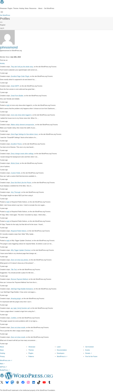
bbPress (3, 367)
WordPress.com (6, 360)
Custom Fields (15, 173)
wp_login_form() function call (20, 308)
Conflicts (13, 318)
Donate (88, 353)
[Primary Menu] (1, 22)
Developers (60, 353)
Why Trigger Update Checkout (20, 250)
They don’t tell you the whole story (22, 66)
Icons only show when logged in (21, 115)
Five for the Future (91, 356)
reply (7, 105)
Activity (2, 63)
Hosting (2, 353)
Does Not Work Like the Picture (21, 182)
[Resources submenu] (33, 8)
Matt (2, 363)
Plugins (30, 353)
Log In (2, 28)
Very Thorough (15, 192)
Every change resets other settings (22, 153)
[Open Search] (2, 12)
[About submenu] (40, 8)
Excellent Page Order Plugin (20, 76)
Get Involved (89, 347)
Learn (59, 347)
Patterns (31, 356)
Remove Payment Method (19, 279)
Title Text (14, 269)
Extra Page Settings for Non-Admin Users (24, 134)
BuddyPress (5, 370)
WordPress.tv (62, 356)
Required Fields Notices (18, 231)
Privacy (2, 356)
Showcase (31, 347)
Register (2, 25)
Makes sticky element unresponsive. (22, 124)
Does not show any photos (19, 260)
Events (87, 350)
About (2, 347)
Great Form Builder (17, 95)
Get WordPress (5, 15)
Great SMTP (15, 86)
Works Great (15, 163)
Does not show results (18, 327)
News (2, 350)
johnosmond (9, 47)
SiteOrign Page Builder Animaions (22, 289)
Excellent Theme (16, 144)
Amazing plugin (16, 298)
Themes (31, 350)
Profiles (5, 18)
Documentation (62, 350)
